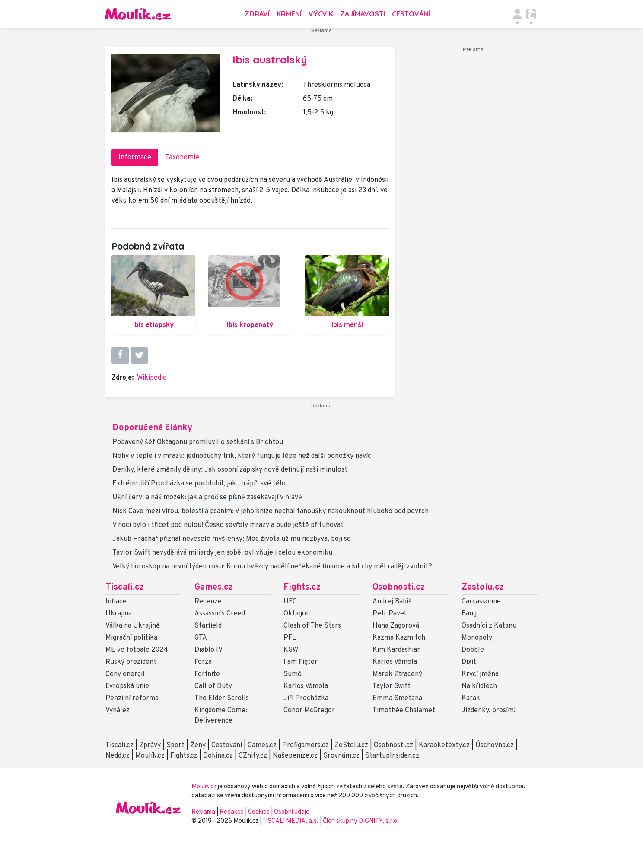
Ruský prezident (130, 662)
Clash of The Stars (312, 626)
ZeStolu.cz (351, 745)
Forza (203, 662)
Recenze (208, 601)
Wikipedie (152, 378)
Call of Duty (213, 686)
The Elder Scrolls (221, 698)
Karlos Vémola (305, 686)
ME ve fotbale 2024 (136, 650)
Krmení (289, 14)
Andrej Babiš (392, 601)
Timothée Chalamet (403, 710)
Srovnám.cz (341, 756)
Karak (471, 698)
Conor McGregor (309, 710)
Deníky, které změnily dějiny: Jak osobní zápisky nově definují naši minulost (229, 470)
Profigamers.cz (305, 745)
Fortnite (207, 674)
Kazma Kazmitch (398, 638)
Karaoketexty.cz (444, 745)
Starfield (208, 626)
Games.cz (213, 587)
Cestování (411, 14)
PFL (289, 638)
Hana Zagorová (395, 626)
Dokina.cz (218, 756)
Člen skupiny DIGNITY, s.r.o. (361, 821)
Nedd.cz (117, 756)
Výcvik (321, 14)
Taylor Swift (391, 686)
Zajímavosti (362, 14)
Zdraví (257, 14)
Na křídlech (479, 686)
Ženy (198, 745)
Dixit (469, 662)
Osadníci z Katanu (489, 626)
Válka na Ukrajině (132, 626)
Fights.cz (302, 587)
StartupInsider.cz (392, 756)
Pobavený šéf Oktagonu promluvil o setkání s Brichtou (197, 442)
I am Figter (300, 662)
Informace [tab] (134, 157)
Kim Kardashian (396, 650)
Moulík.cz (150, 756)
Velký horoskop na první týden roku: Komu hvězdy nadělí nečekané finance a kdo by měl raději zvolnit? (272, 566)
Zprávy (150, 745)
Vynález (117, 710)
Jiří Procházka (305, 698)
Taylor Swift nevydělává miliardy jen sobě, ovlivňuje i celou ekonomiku (222, 553)
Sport (175, 745)
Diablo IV (208, 650)
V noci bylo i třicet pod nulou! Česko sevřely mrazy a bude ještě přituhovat (228, 525)
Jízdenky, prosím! (489, 710)
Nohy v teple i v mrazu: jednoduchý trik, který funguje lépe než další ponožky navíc (241, 456)
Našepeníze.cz (295, 756)
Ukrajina (118, 613)
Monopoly (477, 638)
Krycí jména (480, 674)
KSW (290, 650)
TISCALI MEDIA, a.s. (291, 821)
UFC (290, 601)
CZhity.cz (253, 756)
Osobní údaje (291, 812)
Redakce (232, 812)
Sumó (292, 674)
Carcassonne (481, 601)
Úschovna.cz (494, 745)
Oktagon (296, 613)
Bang (469, 613)
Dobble (473, 650)
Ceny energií (124, 674)
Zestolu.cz (483, 587)
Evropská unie (127, 686)
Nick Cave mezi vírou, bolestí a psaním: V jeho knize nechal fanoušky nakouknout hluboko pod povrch (270, 511)
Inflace (116, 601)
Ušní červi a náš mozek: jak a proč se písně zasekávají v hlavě (207, 497)
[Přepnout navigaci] (517, 13)
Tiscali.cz (124, 587)
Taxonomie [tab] (182, 157)
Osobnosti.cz (398, 587)
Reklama (203, 812)
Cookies (259, 812)
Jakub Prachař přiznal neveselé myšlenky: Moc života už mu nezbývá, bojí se (231, 539)
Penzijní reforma (132, 698)
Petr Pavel (389, 613)
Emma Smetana (397, 698)
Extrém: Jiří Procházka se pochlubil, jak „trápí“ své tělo (199, 483)
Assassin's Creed (219, 613)
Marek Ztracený (397, 674)
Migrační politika (131, 638)
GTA (200, 638)
